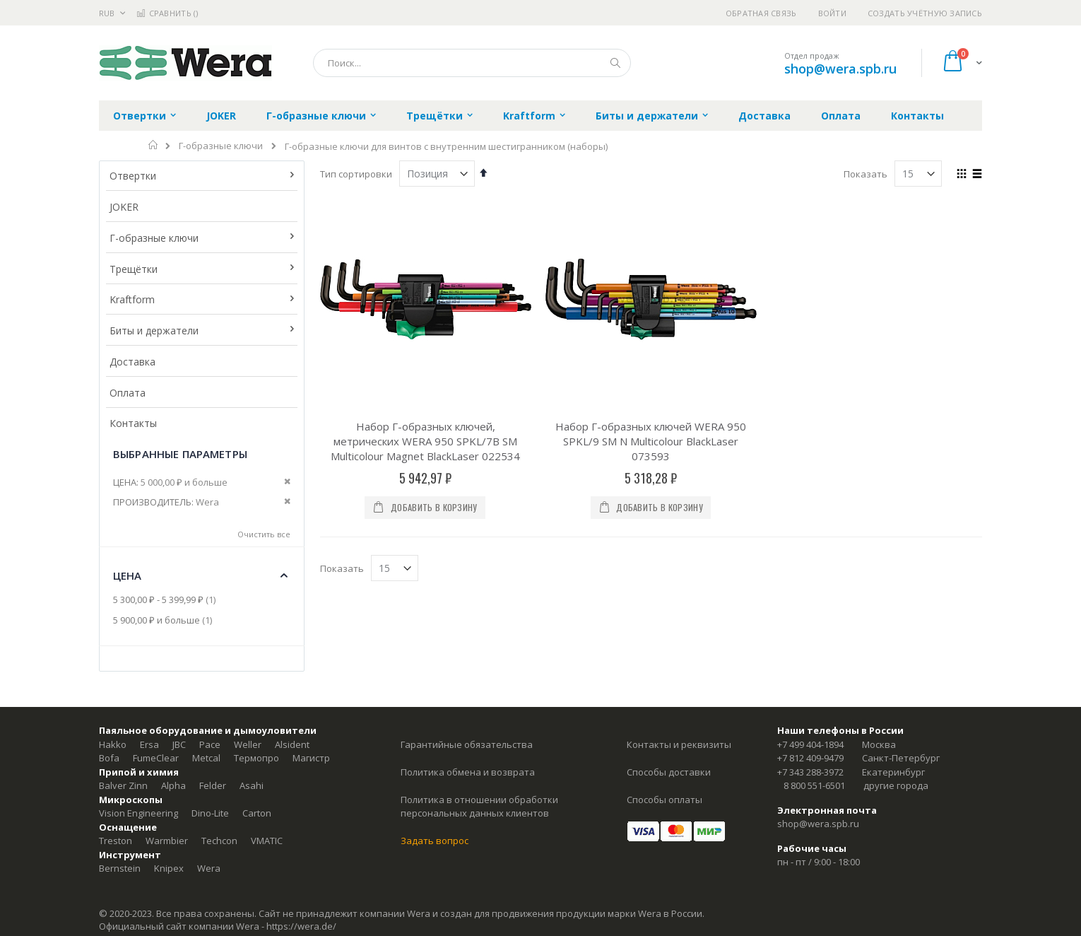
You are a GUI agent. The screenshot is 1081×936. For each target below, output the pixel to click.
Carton (256, 813)
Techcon (219, 840)
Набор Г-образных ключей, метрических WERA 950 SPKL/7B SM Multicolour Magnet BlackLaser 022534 (425, 441)
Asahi (252, 785)
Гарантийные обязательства (467, 744)
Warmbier (167, 840)
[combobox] (472, 63)
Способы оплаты (664, 799)
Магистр (311, 757)
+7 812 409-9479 (810, 757)
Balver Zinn (123, 785)
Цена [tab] (127, 575)
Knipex (169, 868)
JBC (179, 744)
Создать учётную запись (925, 13)
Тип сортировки (356, 174)
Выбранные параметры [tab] (180, 454)
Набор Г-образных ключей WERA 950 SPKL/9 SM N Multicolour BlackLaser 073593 (650, 441)
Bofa (109, 757)
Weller (247, 744)
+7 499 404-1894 (810, 744)
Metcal (206, 757)
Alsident (292, 744)
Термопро (256, 757)
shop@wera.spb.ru (840, 68)
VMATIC (267, 840)
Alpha (173, 785)
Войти (832, 13)
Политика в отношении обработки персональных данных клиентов (479, 806)
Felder (212, 785)
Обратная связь (761, 13)
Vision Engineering (138, 813)
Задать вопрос (434, 840)
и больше (164, 620)
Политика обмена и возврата (468, 772)
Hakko (112, 744)
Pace (209, 744)
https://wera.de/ (301, 926)
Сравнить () (167, 13)
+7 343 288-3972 (810, 772)
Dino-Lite (210, 813)
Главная (153, 145)
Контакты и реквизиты (679, 744)
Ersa (149, 744)
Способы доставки (669, 772)
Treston (115, 840)
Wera (208, 868)
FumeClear (156, 757)
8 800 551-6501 (814, 785)
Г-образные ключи (221, 146)
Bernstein (120, 868)
